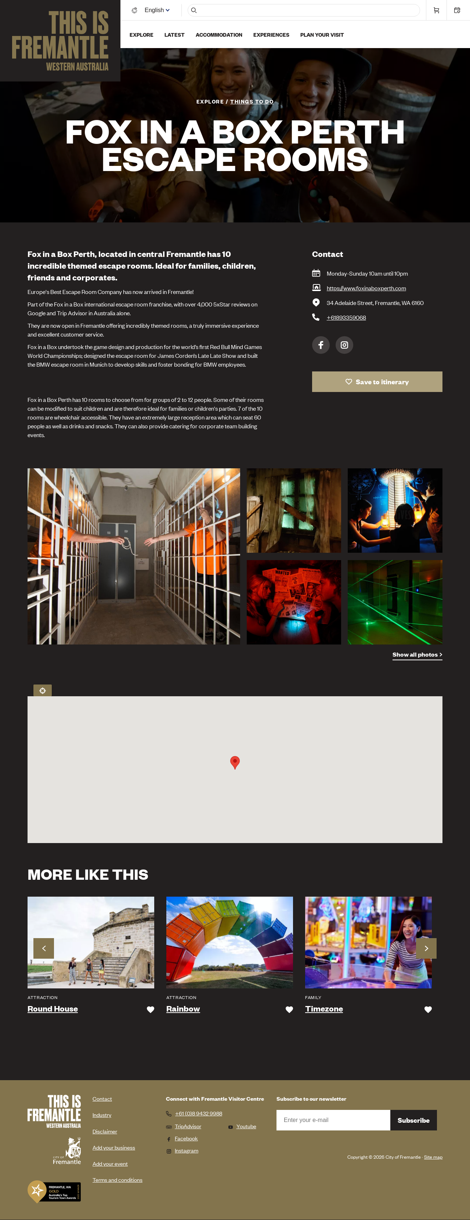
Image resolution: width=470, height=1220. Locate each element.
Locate (42, 690)
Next (426, 948)
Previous (43, 948)
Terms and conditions (117, 1179)
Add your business (114, 1147)
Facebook (321, 345)
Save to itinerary (382, 381)
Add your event (110, 1163)
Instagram (344, 345)
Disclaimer (105, 1131)
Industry (102, 1114)
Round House (53, 1008)
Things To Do (252, 101)
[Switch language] (155, 10)
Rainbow (183, 1008)
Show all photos (415, 654)
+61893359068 (346, 317)
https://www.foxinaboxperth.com (366, 288)
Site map (433, 1156)
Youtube (242, 1126)
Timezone (324, 1008)
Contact (102, 1098)
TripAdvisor (183, 1126)
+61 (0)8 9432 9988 (198, 1113)
